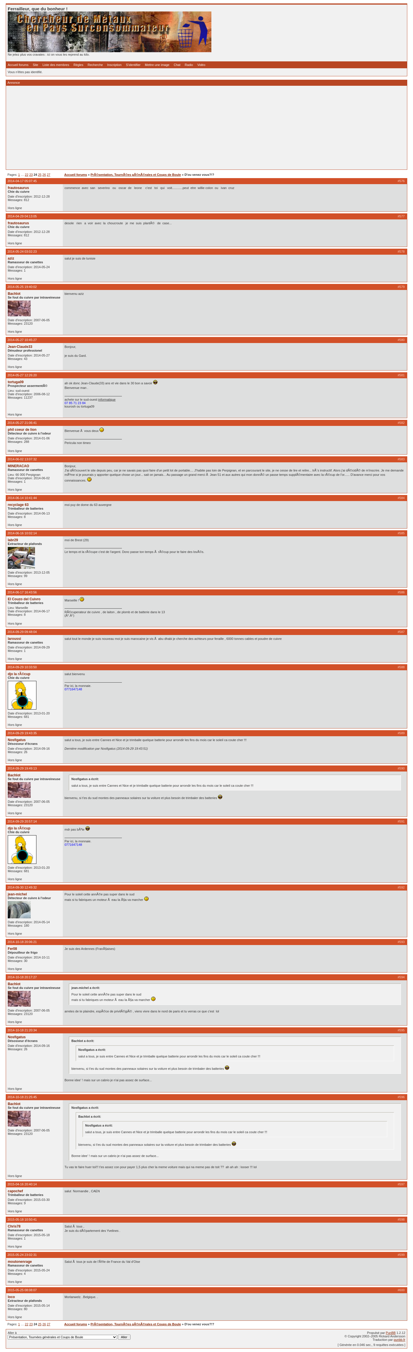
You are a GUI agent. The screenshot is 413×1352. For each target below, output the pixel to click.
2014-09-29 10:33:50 (22, 667)
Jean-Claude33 (20, 347)
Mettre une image (157, 65)
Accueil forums (18, 65)
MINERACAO (18, 466)
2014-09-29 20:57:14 (22, 821)
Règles (78, 65)
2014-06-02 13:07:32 (22, 459)
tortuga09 (16, 382)
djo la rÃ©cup (19, 674)
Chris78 (14, 1226)
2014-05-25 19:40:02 (22, 287)
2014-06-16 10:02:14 (22, 533)
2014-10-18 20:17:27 (22, 977)
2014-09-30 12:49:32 (22, 887)
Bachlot (14, 294)
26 (44, 174)
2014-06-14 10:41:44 (22, 498)
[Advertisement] (180, 127)
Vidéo (201, 65)
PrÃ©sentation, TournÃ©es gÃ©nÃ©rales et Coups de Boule (136, 174)
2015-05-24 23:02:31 (22, 1254)
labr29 (13, 540)
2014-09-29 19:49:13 (22, 768)
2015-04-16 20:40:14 (22, 1184)
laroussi (14, 639)
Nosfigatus (17, 740)
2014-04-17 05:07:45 (22, 181)
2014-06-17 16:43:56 (22, 592)
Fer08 (12, 949)
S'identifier (133, 65)
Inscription (114, 65)
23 (31, 174)
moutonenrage (20, 1262)
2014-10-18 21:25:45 (22, 1097)
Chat (177, 65)
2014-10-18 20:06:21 (22, 942)
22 (26, 174)
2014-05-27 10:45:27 (22, 340)
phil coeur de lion (22, 430)
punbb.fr (399, 1339)
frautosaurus (18, 188)
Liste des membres (55, 65)
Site (35, 65)
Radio (189, 65)
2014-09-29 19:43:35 (22, 733)
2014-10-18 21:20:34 (22, 1030)
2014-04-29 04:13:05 (22, 216)
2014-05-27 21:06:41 (22, 422)
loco (11, 1297)
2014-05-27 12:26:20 (22, 375)
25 (40, 174)
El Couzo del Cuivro (24, 599)
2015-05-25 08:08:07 (22, 1290)
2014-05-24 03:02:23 (22, 251)
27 (48, 174)
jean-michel (17, 894)
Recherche (95, 65)
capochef (15, 1191)
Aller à (69, 1335)
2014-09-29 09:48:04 (22, 632)
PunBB (391, 1333)
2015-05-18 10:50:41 (22, 1219)
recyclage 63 (18, 505)
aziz (11, 258)
